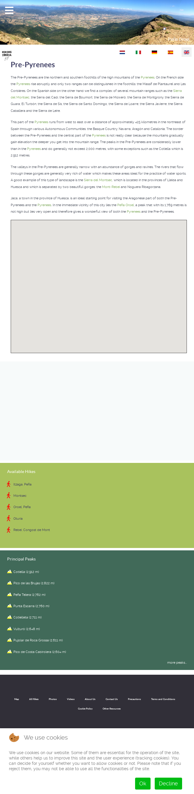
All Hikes (34, 699)
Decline (168, 783)
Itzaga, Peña (22, 484)
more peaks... (177, 663)
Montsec (19, 496)
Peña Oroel (179, 39)
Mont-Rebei (111, 187)
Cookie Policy (85, 708)
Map (16, 699)
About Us (90, 699)
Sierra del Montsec (98, 180)
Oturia (18, 519)
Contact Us (112, 699)
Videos (71, 699)
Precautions (134, 699)
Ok (142, 783)
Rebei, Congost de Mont (31, 530)
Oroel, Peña (22, 507)
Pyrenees (147, 77)
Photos (53, 699)
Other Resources (112, 708)
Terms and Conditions (163, 699)
